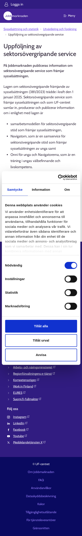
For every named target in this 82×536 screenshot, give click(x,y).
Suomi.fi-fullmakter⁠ (27, 399)
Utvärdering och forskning (60, 29)
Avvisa (41, 355)
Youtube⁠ (20, 436)
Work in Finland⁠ (25, 386)
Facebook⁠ (21, 430)
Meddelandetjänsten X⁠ (29, 442)
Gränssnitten (41, 528)
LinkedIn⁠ (20, 423)
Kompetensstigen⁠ (26, 380)
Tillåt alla (41, 326)
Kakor (41, 504)
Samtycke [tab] (15, 189)
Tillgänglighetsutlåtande (41, 512)
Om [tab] (67, 189)
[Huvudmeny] (72, 16)
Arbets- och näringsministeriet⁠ (34, 367)
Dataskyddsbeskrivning (41, 496)
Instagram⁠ (21, 417)
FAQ (41, 480)
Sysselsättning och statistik (20, 29)
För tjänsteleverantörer (41, 520)
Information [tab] (41, 189)
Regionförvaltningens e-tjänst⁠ (34, 374)
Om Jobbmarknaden (41, 472)
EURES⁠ (19, 393)
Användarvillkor (41, 488)
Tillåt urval (41, 340)
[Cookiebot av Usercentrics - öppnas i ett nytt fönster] (58, 177)
